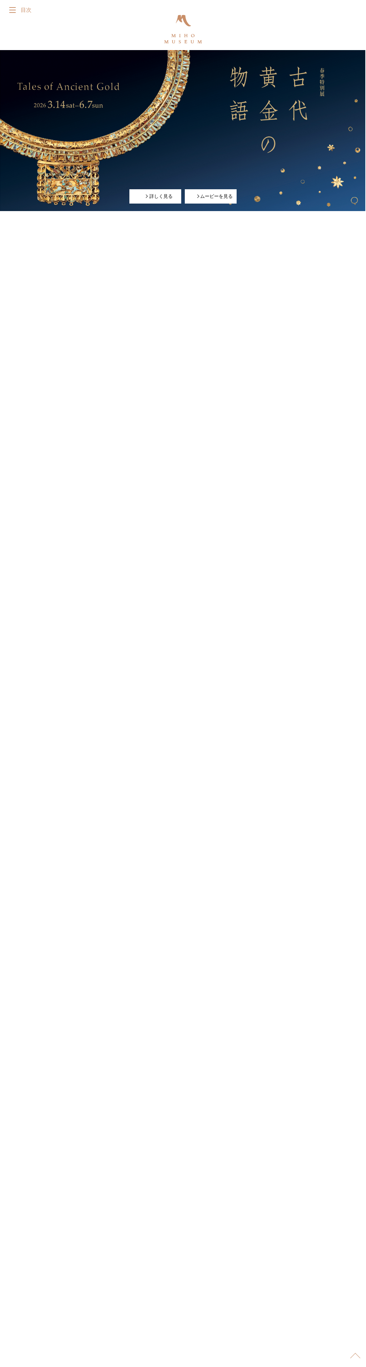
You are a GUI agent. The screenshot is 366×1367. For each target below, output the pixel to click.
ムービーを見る (213, 196)
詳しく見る (158, 196)
